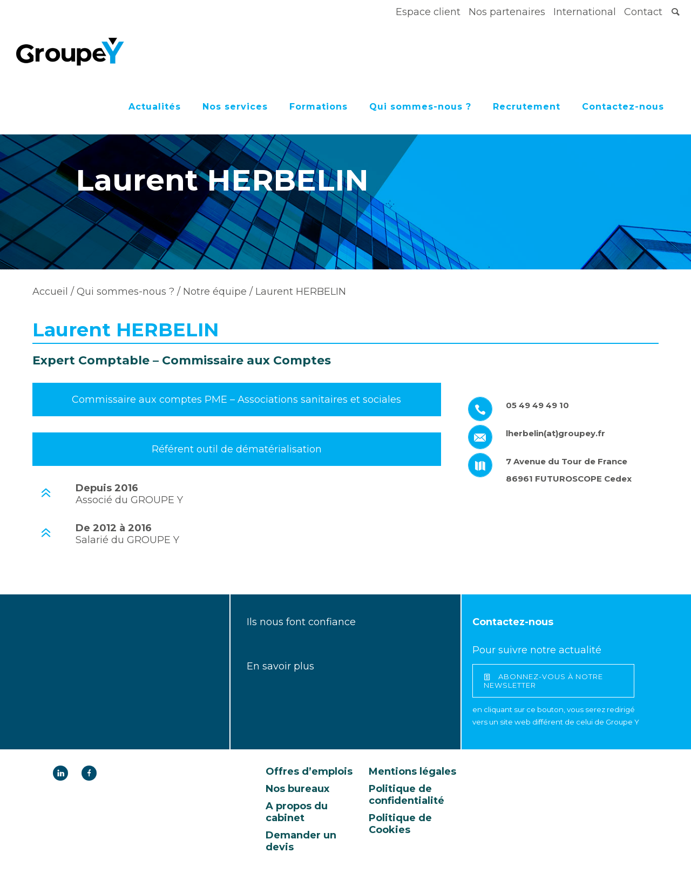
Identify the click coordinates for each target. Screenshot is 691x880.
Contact (643, 12)
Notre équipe (213, 291)
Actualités (154, 106)
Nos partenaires (507, 12)
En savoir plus (280, 666)
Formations (318, 106)
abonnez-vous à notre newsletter (543, 680)
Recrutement (526, 106)
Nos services (235, 106)
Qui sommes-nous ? (420, 106)
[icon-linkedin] (63, 773)
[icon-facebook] (89, 773)
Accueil (50, 291)
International (584, 12)
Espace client (428, 12)
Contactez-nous (623, 106)
